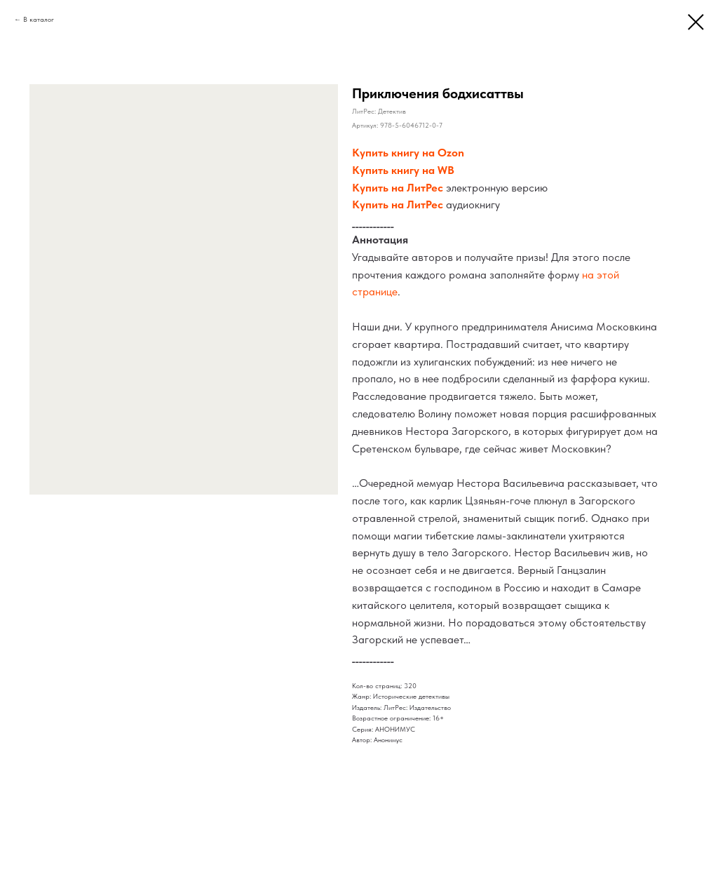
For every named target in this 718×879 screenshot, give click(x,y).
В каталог (38, 19)
